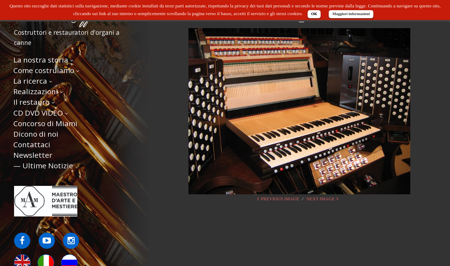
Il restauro (31, 102)
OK (314, 14)
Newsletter (32, 155)
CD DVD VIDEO (38, 113)
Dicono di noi (35, 134)
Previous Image (280, 198)
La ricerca (30, 81)
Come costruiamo (43, 70)
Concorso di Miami (45, 123)
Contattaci (31, 144)
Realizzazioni (35, 91)
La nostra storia (40, 60)
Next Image (321, 198)
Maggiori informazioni (351, 14)
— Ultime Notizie (43, 165)
